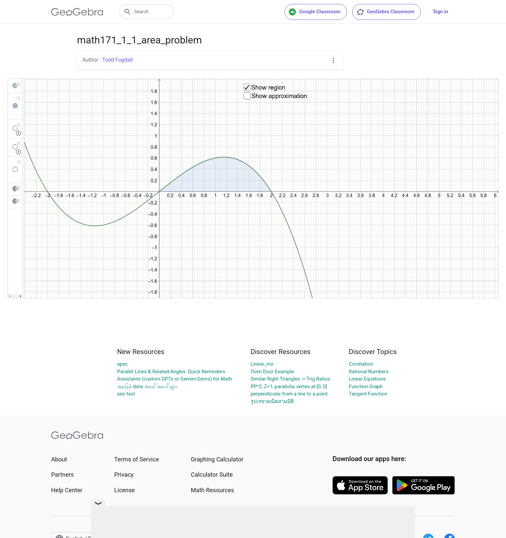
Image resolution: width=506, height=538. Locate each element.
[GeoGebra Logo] (77, 12)
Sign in (440, 12)
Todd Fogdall (117, 60)
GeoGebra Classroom (385, 12)
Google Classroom (314, 12)
